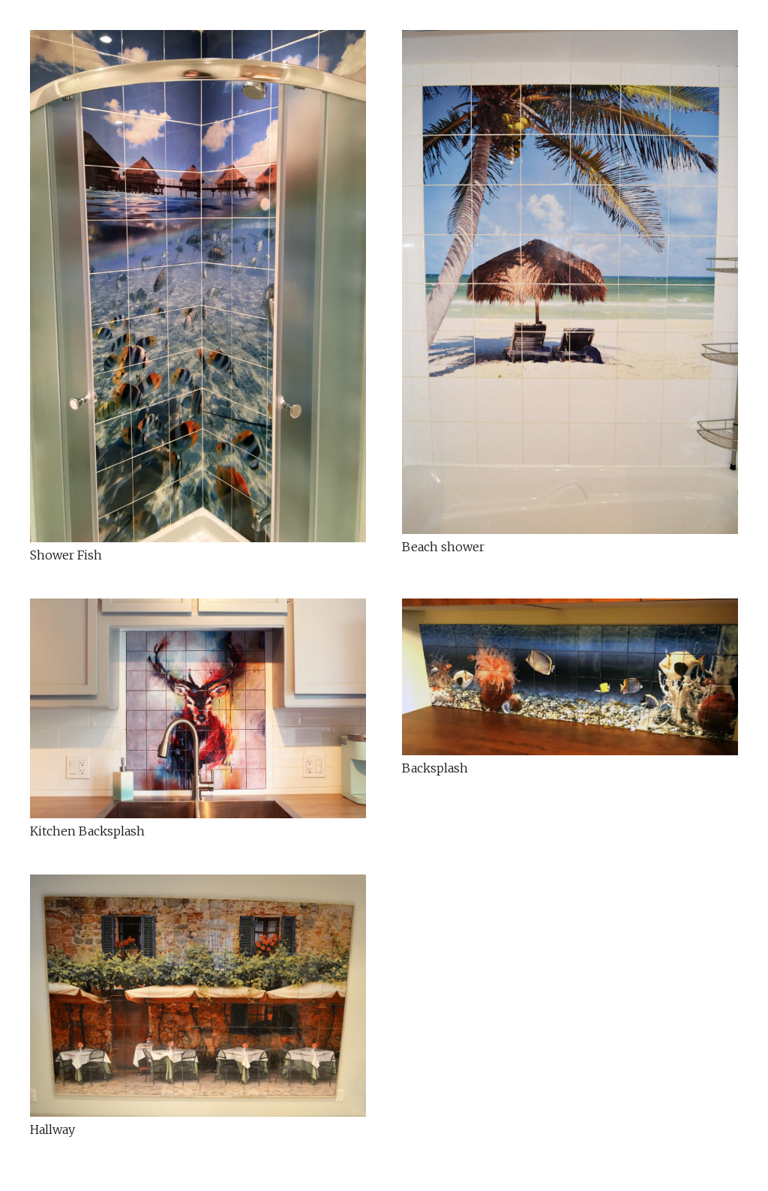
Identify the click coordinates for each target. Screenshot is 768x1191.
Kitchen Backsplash (87, 831)
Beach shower (443, 546)
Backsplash (435, 768)
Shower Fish (66, 555)
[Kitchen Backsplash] (198, 708)
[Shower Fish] (198, 286)
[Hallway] (198, 995)
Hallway (52, 1129)
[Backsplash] (570, 677)
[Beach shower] (570, 282)
